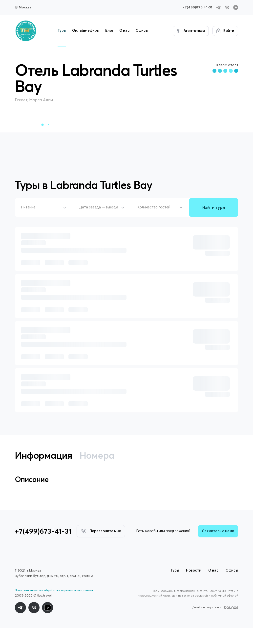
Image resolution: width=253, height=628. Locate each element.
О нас (124, 30)
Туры (62, 30)
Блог (109, 30)
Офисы (142, 30)
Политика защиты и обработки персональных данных (54, 590)
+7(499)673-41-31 (197, 7)
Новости (193, 570)
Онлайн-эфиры (85, 30)
